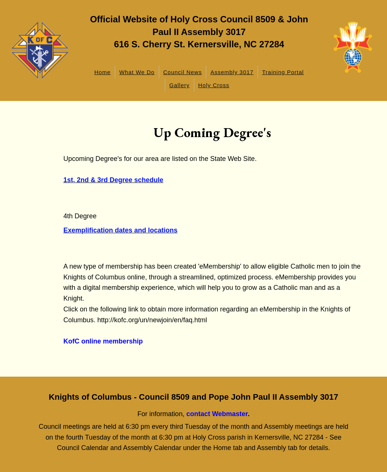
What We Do (137, 72)
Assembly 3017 (232, 72)
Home (102, 72)
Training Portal (283, 72)
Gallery (179, 85)
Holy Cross (213, 85)
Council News (182, 72)
